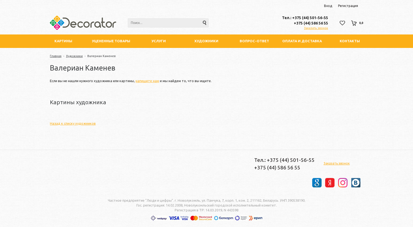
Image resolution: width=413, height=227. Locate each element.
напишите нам (147, 81)
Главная (55, 56)
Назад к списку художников (73, 123)
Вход (328, 6)
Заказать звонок (316, 28)
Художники (74, 56)
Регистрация (348, 6)
